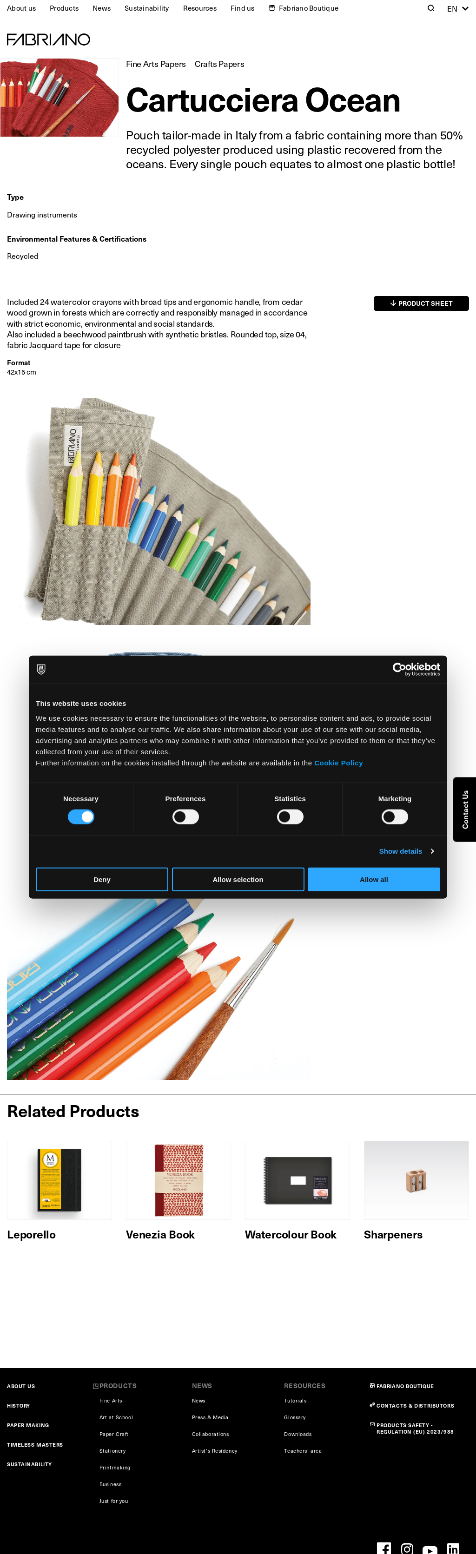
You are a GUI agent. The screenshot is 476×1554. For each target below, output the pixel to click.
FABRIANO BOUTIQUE (405, 1386)
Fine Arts (110, 1400)
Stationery (112, 1451)
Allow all (374, 879)
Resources (200, 8)
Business (110, 1484)
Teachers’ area (303, 1451)
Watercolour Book (291, 1234)
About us (21, 8)
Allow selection (237, 879)
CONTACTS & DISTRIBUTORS (415, 1405)
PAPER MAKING (28, 1425)
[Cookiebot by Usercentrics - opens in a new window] (399, 670)
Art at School (116, 1417)
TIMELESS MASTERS (35, 1444)
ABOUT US (21, 1386)
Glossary (294, 1417)
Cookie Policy (338, 762)
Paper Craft (114, 1434)
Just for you (113, 1501)
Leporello (31, 1234)
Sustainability (147, 8)
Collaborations (210, 1434)
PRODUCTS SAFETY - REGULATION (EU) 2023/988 (415, 1428)
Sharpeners (393, 1234)
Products (64, 8)
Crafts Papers (220, 63)
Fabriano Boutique (308, 8)
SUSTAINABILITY (29, 1464)
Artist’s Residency (215, 1451)
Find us (243, 8)
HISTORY (18, 1405)
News (102, 8)
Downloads (297, 1434)
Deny (102, 879)
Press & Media (210, 1417)
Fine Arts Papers (156, 63)
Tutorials (295, 1400)
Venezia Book (160, 1234)
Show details (401, 851)
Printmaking (115, 1467)
